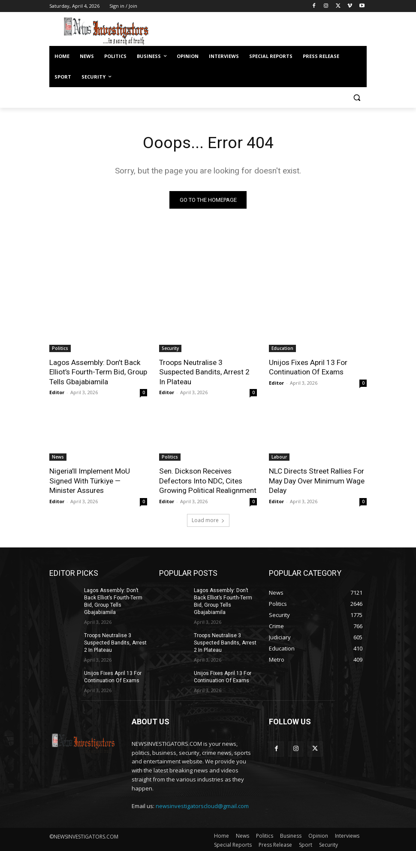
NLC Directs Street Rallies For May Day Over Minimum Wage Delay (317, 480)
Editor (56, 392)
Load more (208, 519)
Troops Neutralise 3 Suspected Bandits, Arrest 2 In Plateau (207, 372)
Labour (279, 456)
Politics (60, 348)
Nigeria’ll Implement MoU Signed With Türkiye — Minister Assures (89, 480)
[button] (357, 98)
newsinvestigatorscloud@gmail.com (202, 804)
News (58, 456)
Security (170, 348)
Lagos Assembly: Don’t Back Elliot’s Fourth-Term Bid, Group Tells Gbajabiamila (98, 372)
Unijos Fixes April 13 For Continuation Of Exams (308, 367)
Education (282, 348)
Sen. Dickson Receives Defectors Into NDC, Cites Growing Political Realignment (207, 480)
